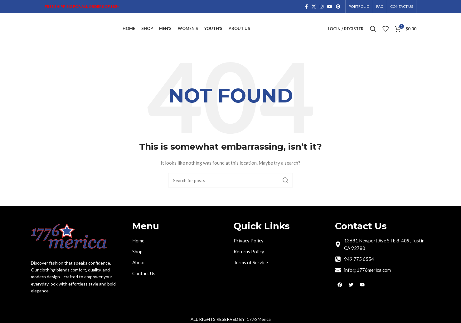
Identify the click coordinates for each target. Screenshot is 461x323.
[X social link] (314, 6)
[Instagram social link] (321, 6)
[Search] (373, 28)
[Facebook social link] (306, 6)
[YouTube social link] (329, 6)
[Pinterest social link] (338, 6)
